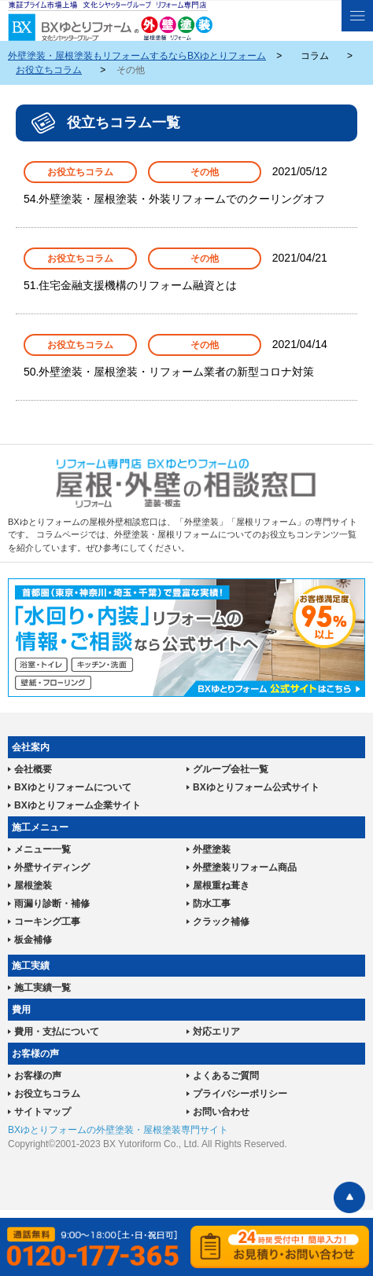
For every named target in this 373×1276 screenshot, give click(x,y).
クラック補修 (221, 921)
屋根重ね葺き (221, 885)
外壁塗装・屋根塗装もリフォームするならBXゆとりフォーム (137, 55)
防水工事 (212, 903)
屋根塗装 (33, 885)
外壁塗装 (212, 849)
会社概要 (33, 769)
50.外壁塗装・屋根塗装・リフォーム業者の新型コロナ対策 (169, 371)
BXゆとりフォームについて (72, 787)
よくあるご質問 (226, 1075)
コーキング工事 (47, 921)
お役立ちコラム (49, 69)
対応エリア (216, 1031)
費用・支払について (56, 1031)
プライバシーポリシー (240, 1093)
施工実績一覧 (42, 987)
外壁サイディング (52, 867)
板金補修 (33, 939)
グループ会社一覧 (230, 769)
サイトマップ (42, 1111)
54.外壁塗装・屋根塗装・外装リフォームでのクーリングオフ (174, 198)
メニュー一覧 (42, 849)
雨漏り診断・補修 (52, 903)
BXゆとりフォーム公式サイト (256, 787)
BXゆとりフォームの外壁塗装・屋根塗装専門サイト (118, 1129)
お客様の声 (37, 1075)
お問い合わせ (221, 1111)
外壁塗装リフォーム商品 (245, 867)
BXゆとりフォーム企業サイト (77, 805)
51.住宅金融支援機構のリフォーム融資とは (130, 285)
